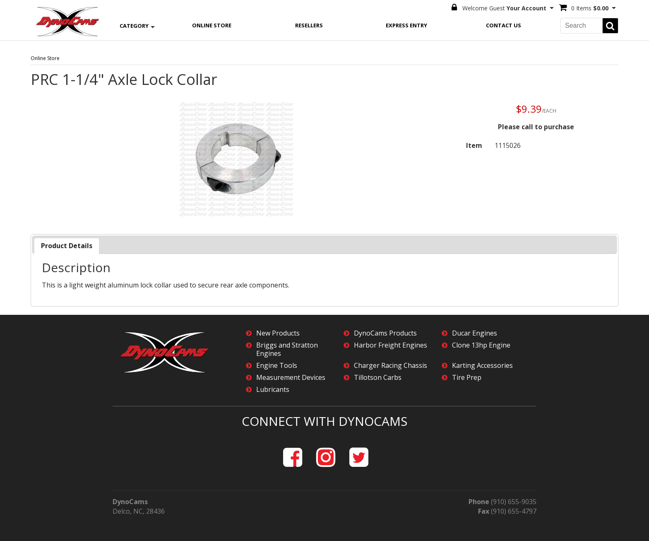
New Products (278, 333)
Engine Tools (276, 366)
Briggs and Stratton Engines (287, 349)
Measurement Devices (290, 378)
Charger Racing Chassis (390, 366)
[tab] (66, 246)
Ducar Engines (474, 333)
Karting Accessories (482, 366)
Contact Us (503, 25)
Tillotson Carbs (377, 378)
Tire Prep (466, 378)
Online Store (211, 25)
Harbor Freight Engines (390, 345)
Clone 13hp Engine (481, 345)
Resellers (309, 25)
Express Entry (406, 25)
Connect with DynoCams (324, 421)
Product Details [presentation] (66, 245)
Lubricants (272, 390)
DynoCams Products (385, 333)
